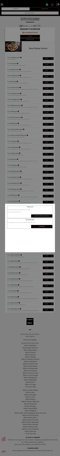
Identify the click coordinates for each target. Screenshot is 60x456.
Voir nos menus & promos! (41, 216)
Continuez (42, 226)
